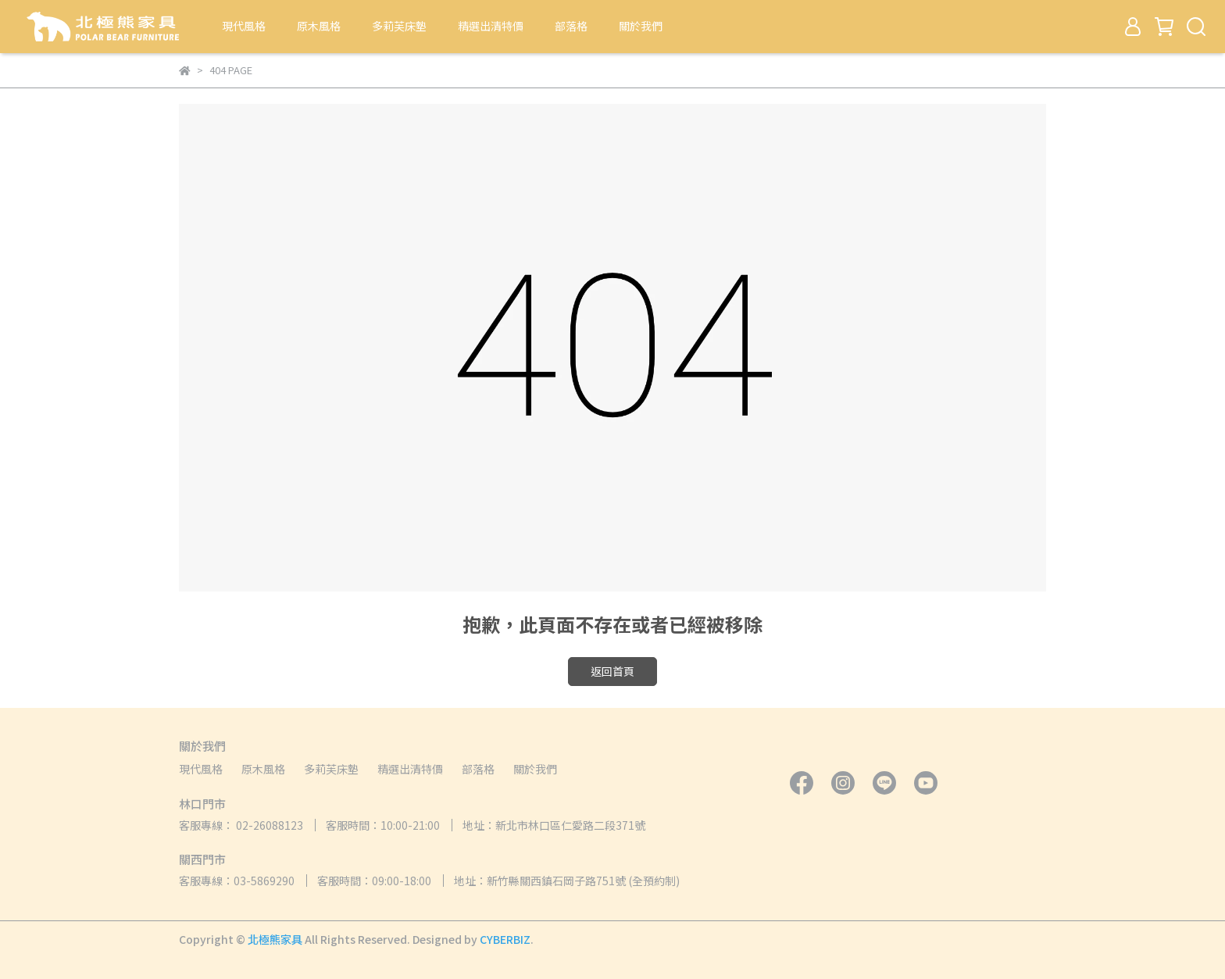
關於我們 (640, 26)
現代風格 (244, 26)
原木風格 (319, 26)
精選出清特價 (490, 26)
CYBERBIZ (505, 939)
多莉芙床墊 (399, 26)
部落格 (571, 26)
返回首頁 (612, 671)
